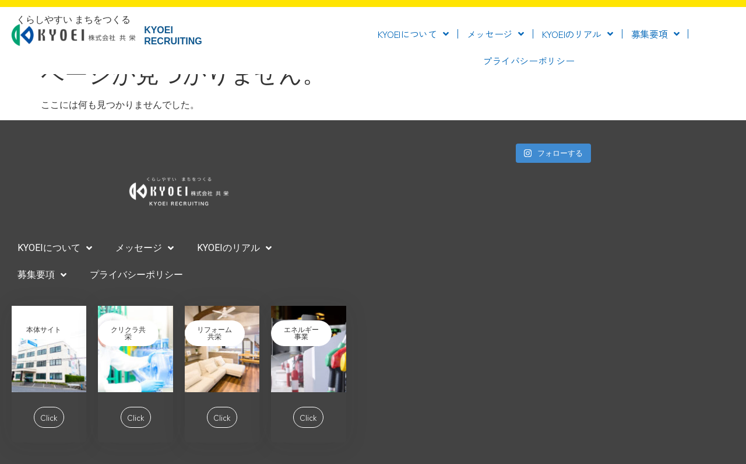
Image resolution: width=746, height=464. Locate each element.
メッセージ (495, 33)
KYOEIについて (413, 33)
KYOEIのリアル (577, 33)
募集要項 (655, 33)
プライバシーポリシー (528, 61)
